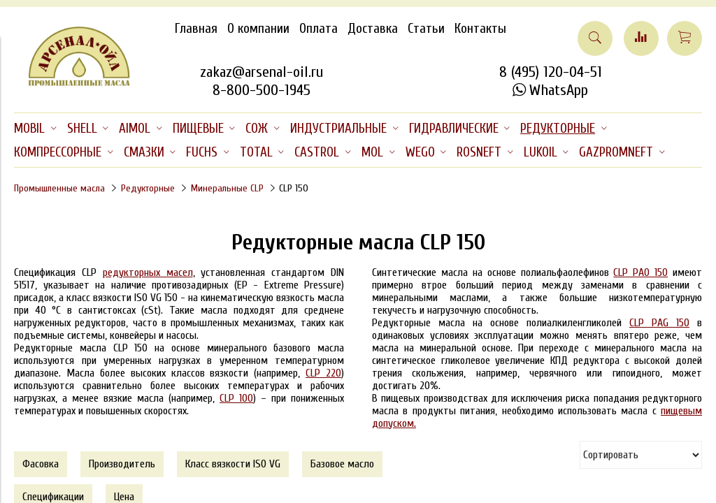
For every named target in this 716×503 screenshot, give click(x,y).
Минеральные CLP (227, 188)
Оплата (318, 28)
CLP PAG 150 (659, 322)
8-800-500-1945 (261, 90)
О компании (258, 28)
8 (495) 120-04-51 (550, 72)
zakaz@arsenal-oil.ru (261, 72)
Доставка (373, 28)
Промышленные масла (59, 188)
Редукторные (148, 188)
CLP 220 (323, 373)
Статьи (426, 28)
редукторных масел (148, 272)
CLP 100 (236, 398)
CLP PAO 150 (640, 272)
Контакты (480, 28)
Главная (196, 28)
